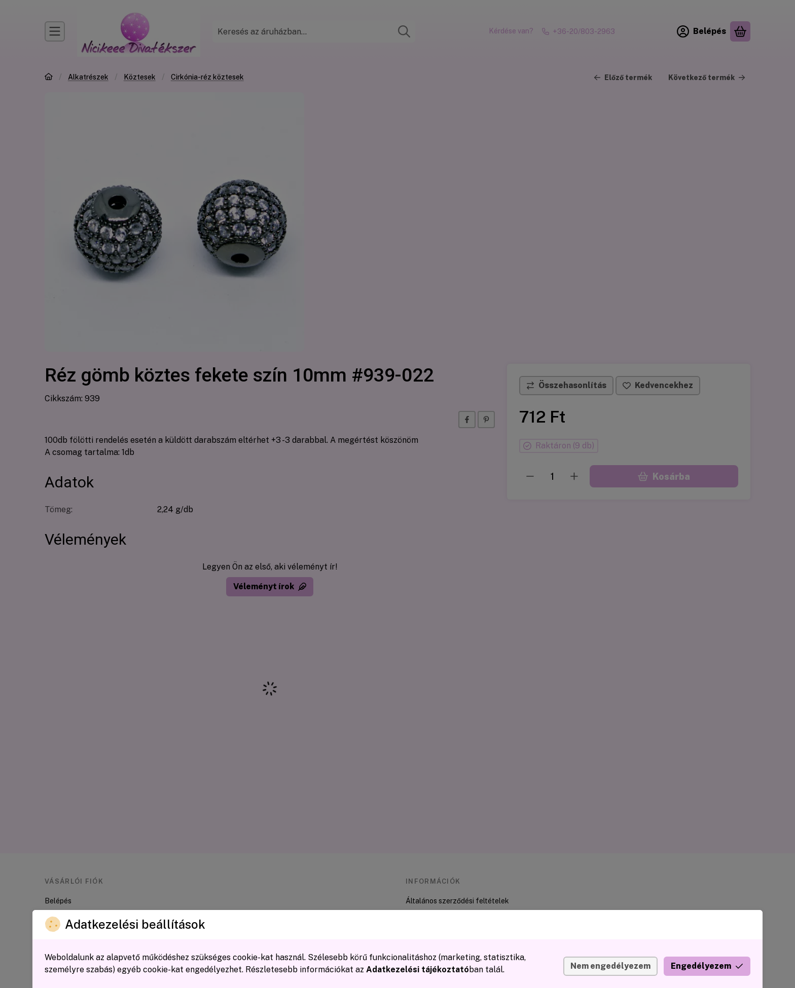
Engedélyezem (707, 966)
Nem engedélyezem (610, 966)
